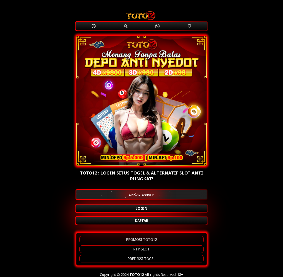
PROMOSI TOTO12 (141, 239)
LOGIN (141, 208)
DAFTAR (141, 220)
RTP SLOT (141, 249)
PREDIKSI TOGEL (141, 258)
